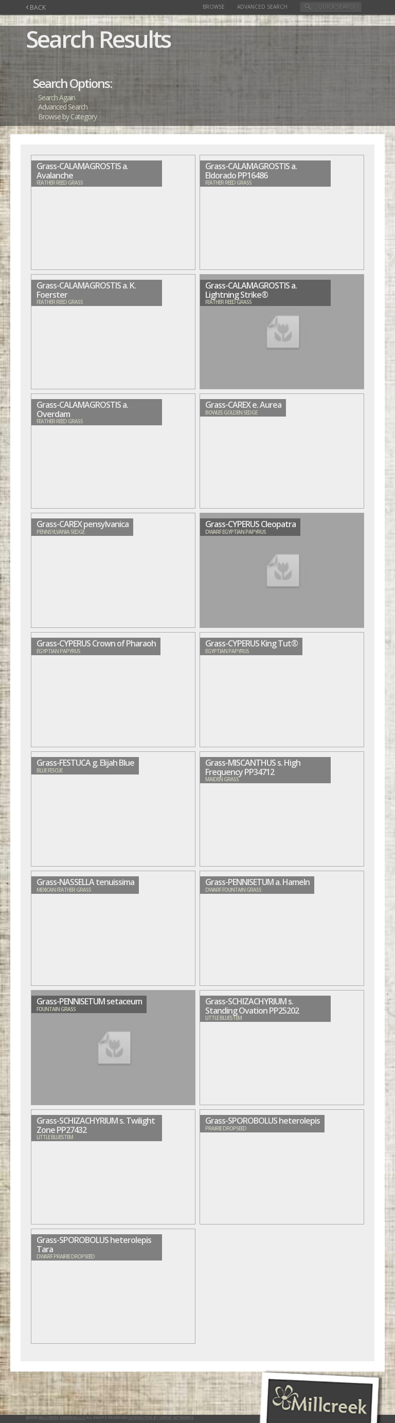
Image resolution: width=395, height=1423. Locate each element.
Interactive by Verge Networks (161, 1417)
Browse (214, 6)
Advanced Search (262, 6)
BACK (36, 7)
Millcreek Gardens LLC (62, 1417)
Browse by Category (67, 116)
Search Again (56, 97)
